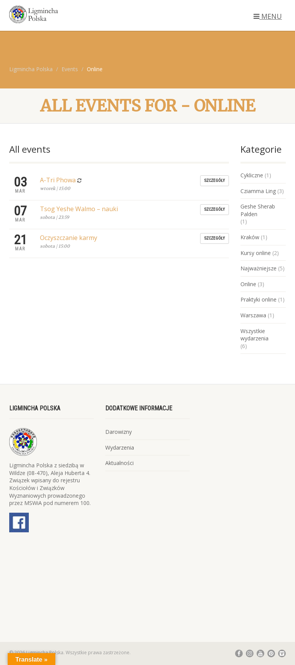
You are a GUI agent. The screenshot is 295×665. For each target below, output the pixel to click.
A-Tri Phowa (58, 180)
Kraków (249, 237)
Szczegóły (214, 180)
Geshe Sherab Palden (257, 210)
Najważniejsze (258, 268)
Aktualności (119, 463)
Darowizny (118, 431)
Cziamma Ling (258, 191)
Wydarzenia (119, 447)
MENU (268, 16)
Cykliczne (251, 175)
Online (248, 284)
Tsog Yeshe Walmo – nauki (79, 209)
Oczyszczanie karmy (68, 237)
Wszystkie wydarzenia (254, 334)
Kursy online (255, 253)
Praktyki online (258, 299)
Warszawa (253, 315)
